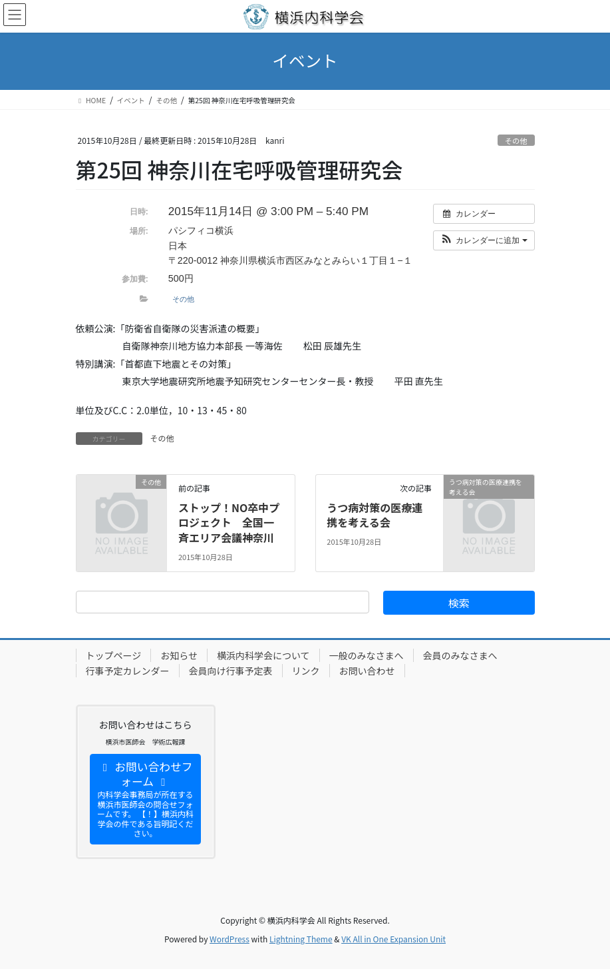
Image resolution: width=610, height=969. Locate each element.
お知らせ (179, 655)
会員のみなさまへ (460, 655)
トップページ (114, 655)
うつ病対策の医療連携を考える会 (374, 514)
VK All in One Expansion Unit (393, 938)
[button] (484, 240)
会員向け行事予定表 (231, 670)
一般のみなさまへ (366, 655)
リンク (306, 670)
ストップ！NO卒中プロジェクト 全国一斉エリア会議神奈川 (228, 522)
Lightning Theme (301, 938)
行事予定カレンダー (128, 670)
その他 (516, 140)
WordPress (229, 938)
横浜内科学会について (263, 655)
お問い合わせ (367, 670)
